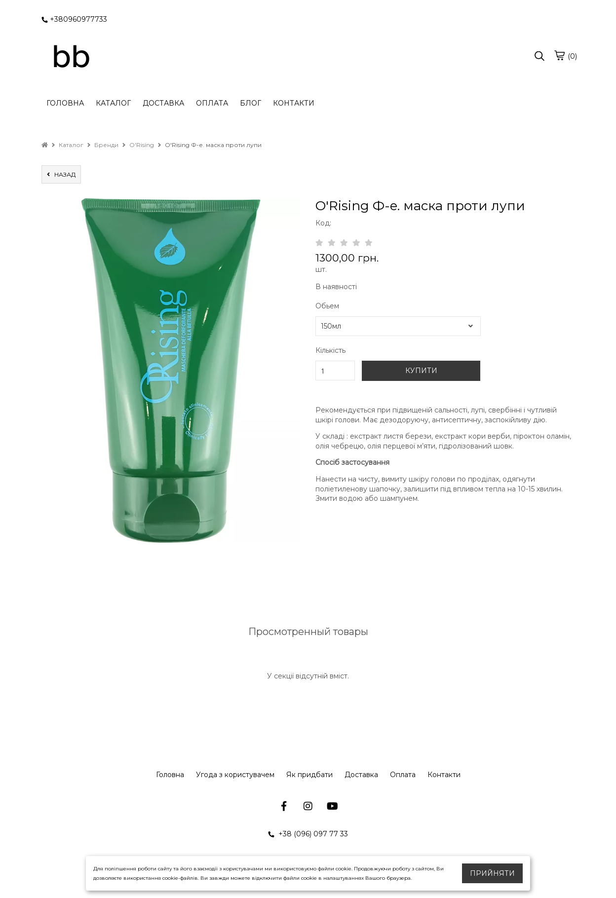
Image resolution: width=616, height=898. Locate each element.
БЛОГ (250, 103)
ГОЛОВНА (65, 103)
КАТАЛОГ (113, 103)
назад (61, 174)
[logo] (71, 56)
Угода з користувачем (235, 774)
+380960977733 (74, 19)
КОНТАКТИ (293, 103)
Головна (170, 774)
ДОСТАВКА (163, 103)
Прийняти (492, 873)
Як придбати (309, 774)
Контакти (444, 774)
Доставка (361, 774)
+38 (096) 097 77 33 (308, 833)
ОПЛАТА (212, 103)
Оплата (403, 774)
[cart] (559, 55)
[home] (44, 145)
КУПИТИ (421, 370)
